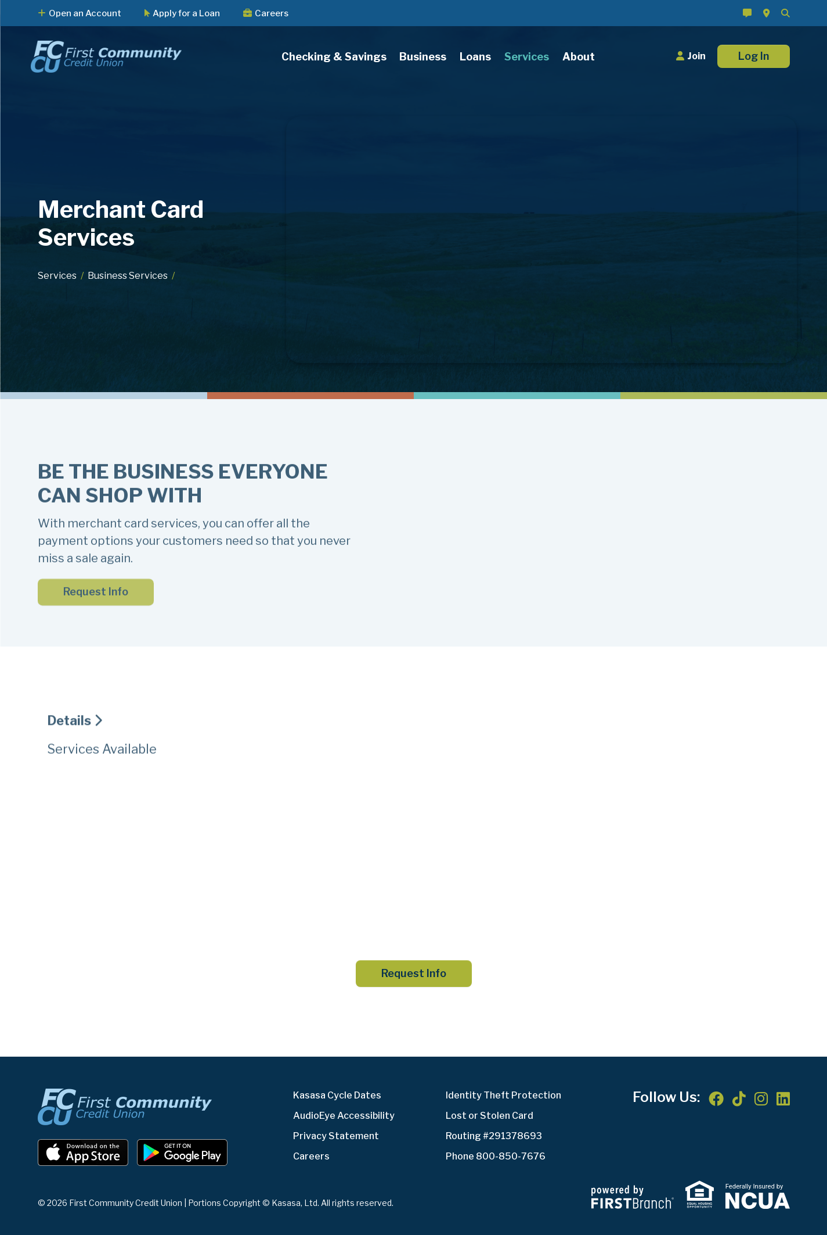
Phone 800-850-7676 (496, 1156)
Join (696, 56)
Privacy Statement (336, 1135)
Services (57, 275)
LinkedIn (783, 1098)
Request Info (413, 973)
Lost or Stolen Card (489, 1115)
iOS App (83, 1152)
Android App (182, 1152)
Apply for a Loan (186, 13)
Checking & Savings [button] (334, 57)
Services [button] (526, 57)
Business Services (128, 275)
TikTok (739, 1098)
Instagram (761, 1098)
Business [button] (422, 57)
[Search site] (785, 13)
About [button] (578, 57)
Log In (753, 56)
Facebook (716, 1098)
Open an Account (85, 13)
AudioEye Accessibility (344, 1115)
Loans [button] (475, 57)
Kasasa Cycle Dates (337, 1095)
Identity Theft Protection (503, 1095)
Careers (271, 13)
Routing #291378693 (494, 1135)
